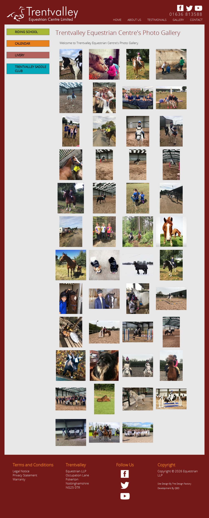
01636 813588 (185, 14)
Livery (19, 55)
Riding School (26, 32)
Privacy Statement (25, 475)
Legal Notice (21, 471)
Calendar (22, 43)
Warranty (19, 479)
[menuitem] (114, 19)
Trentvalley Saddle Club (30, 69)
